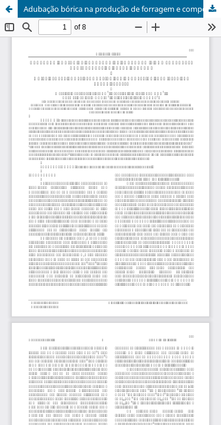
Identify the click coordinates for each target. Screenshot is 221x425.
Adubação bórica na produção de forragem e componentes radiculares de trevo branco (122, 9)
